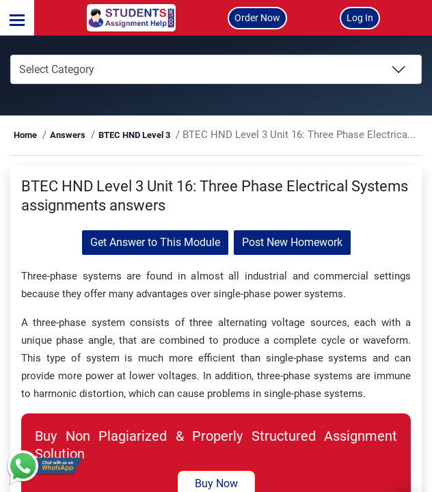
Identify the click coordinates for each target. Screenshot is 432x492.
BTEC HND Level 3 (166, 135)
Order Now (257, 17)
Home (56, 135)
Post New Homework (292, 242)
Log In (360, 17)
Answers (99, 135)
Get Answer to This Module (155, 242)
